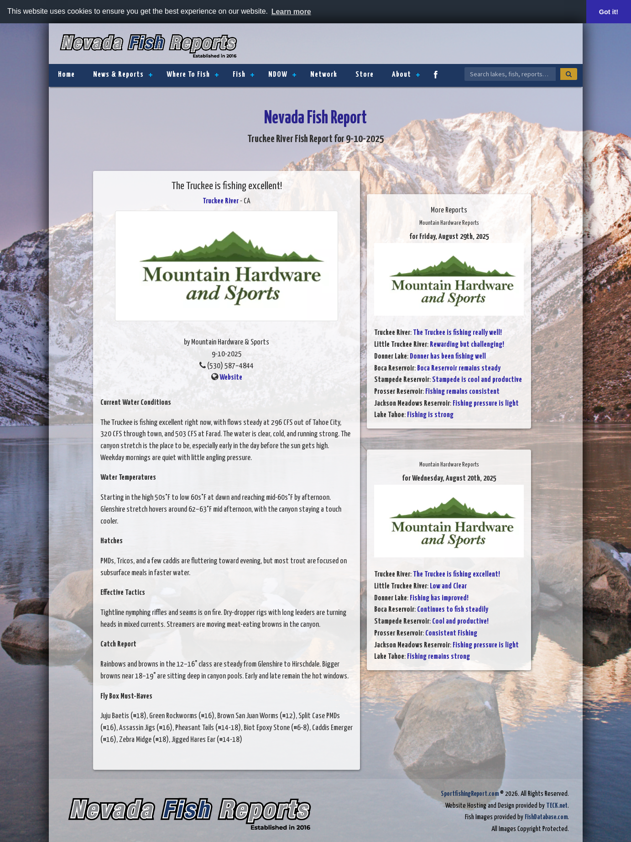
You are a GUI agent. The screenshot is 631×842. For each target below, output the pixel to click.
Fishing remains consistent (462, 392)
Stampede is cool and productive (477, 380)
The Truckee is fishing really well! (457, 333)
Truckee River (221, 201)
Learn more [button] (291, 12)
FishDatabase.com (546, 817)
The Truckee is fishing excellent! (456, 574)
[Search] (568, 74)
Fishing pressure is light (486, 404)
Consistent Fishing (451, 633)
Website (230, 377)
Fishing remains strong (438, 657)
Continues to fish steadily (452, 610)
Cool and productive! (460, 621)
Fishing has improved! (439, 598)
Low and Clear (448, 586)
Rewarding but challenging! (467, 345)
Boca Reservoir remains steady (459, 368)
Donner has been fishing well (448, 356)
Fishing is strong (430, 415)
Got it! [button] (608, 12)
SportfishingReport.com (470, 793)
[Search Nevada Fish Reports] (510, 74)
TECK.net (557, 805)
